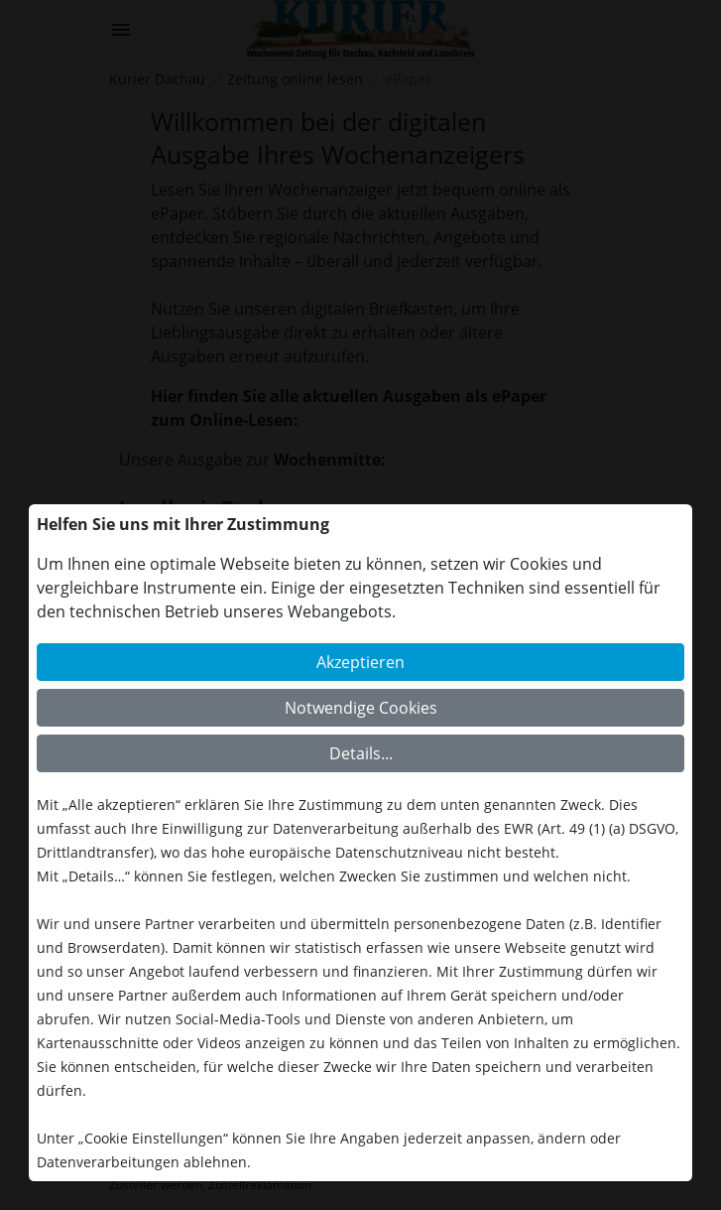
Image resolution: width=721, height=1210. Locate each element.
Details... (361, 753)
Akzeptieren (360, 662)
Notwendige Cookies (361, 708)
